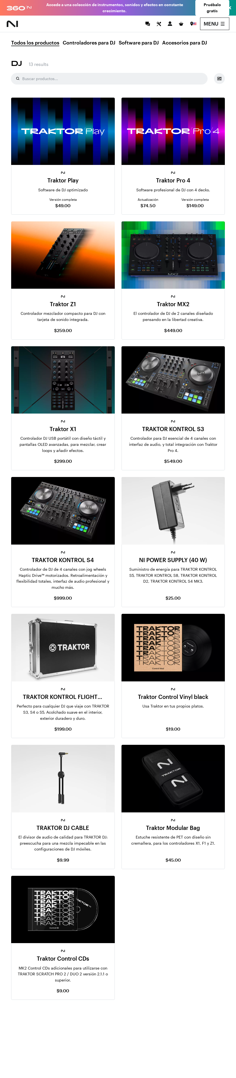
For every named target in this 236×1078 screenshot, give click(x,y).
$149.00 (195, 205)
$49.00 (62, 205)
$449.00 (173, 330)
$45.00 (173, 859)
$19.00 (173, 728)
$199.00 (63, 728)
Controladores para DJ (89, 42)
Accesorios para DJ (184, 42)
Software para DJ (139, 42)
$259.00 (63, 330)
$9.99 (63, 859)
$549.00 (173, 461)
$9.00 (63, 990)
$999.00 (63, 597)
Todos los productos (35, 42)
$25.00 (173, 597)
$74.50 (147, 205)
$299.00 (63, 461)
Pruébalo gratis (212, 7)
